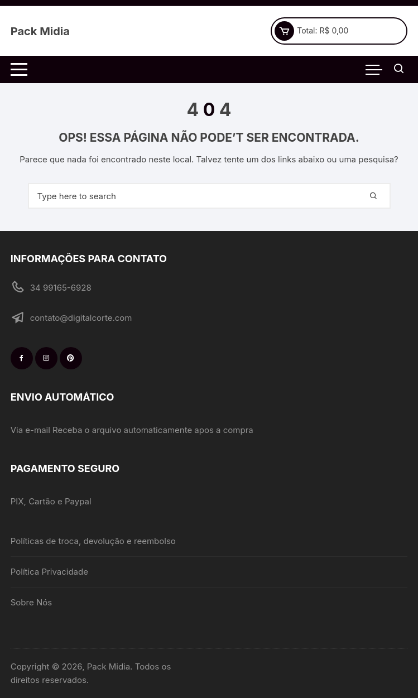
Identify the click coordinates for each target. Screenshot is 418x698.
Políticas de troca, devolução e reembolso (93, 541)
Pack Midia (40, 31)
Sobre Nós (31, 602)
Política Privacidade (49, 571)
